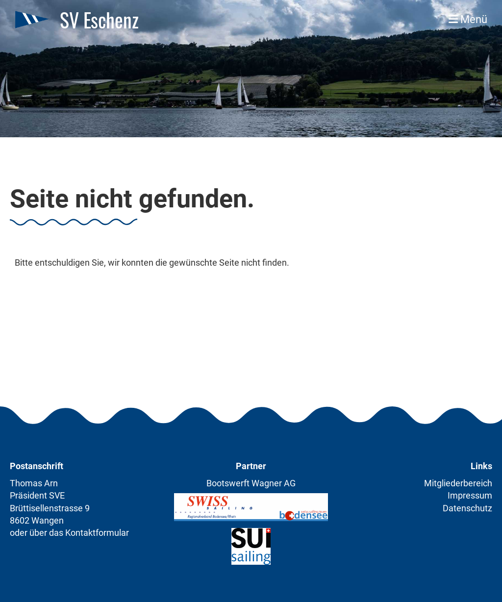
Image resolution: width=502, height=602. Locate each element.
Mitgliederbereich (458, 483)
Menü (468, 19)
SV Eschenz (99, 19)
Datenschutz (467, 508)
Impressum (470, 495)
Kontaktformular (97, 532)
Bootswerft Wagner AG (251, 483)
